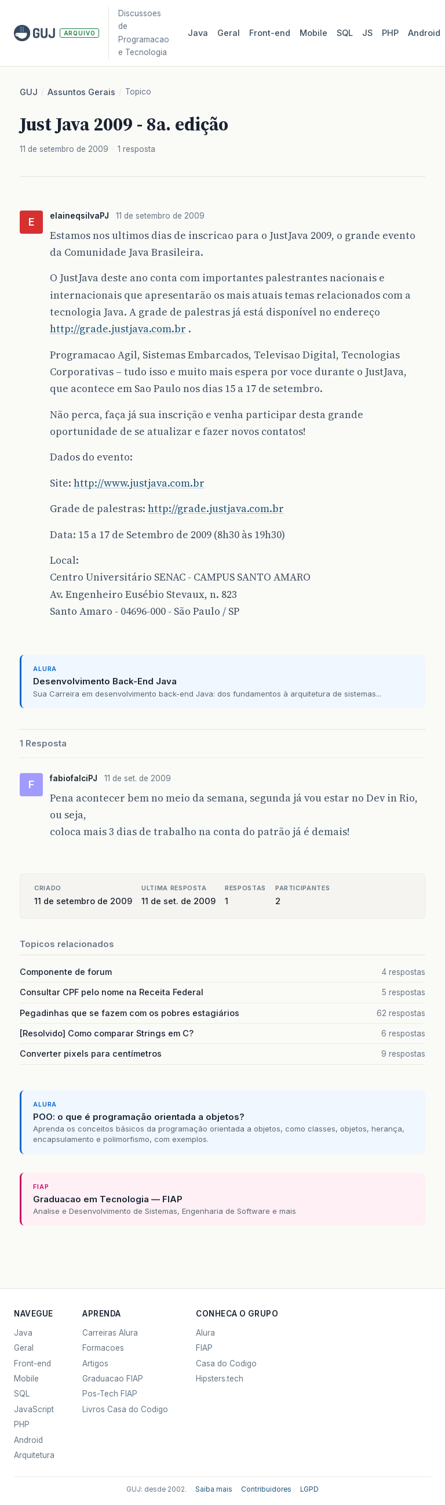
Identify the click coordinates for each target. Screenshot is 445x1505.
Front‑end (269, 33)
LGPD (309, 1489)
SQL (345, 33)
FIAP (204, 1347)
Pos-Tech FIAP (109, 1393)
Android (424, 33)
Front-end (32, 1363)
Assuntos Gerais (81, 92)
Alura (205, 1332)
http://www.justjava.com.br (139, 483)
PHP (390, 33)
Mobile (313, 33)
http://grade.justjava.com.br (118, 329)
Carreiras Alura (110, 1332)
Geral (228, 33)
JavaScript (34, 1409)
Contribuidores (266, 1489)
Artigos (95, 1363)
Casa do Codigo (226, 1363)
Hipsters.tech (219, 1378)
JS (367, 33)
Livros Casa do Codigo (125, 1409)
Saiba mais (213, 1489)
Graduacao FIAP (112, 1378)
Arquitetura (34, 1455)
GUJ (29, 92)
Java (198, 33)
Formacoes (103, 1347)
